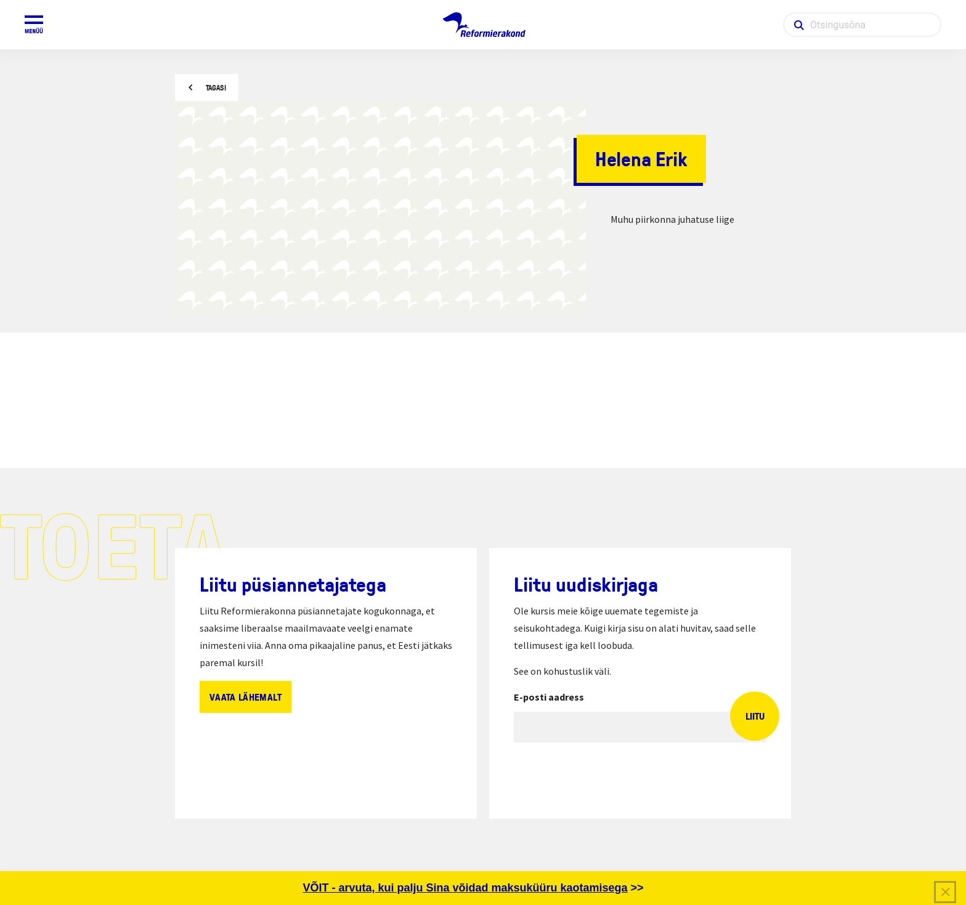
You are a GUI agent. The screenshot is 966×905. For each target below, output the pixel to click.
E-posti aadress (549, 697)
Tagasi (216, 87)
